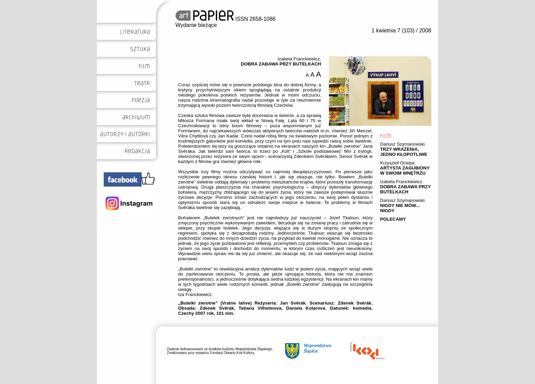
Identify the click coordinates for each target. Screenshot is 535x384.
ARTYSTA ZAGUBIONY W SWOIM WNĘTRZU (405, 170)
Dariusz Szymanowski (402, 144)
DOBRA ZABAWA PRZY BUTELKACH (405, 189)
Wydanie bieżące (196, 25)
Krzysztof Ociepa (397, 162)
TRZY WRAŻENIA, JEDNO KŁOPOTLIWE (403, 152)
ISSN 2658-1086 (225, 19)
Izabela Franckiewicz (401, 181)
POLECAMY (393, 219)
